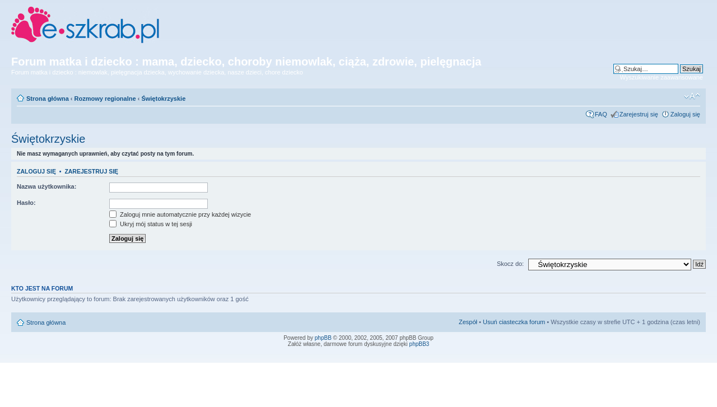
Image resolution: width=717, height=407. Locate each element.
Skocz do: (510, 263)
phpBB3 (419, 344)
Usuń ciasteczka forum (514, 322)
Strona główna (47, 98)
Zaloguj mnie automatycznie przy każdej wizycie (180, 214)
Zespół (468, 322)
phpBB (323, 338)
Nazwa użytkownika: (46, 186)
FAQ (601, 114)
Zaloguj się (685, 114)
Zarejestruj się (639, 114)
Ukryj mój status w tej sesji (150, 224)
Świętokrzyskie (163, 98)
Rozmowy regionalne (105, 98)
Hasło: (26, 202)
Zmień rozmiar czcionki (692, 96)
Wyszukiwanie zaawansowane (661, 77)
